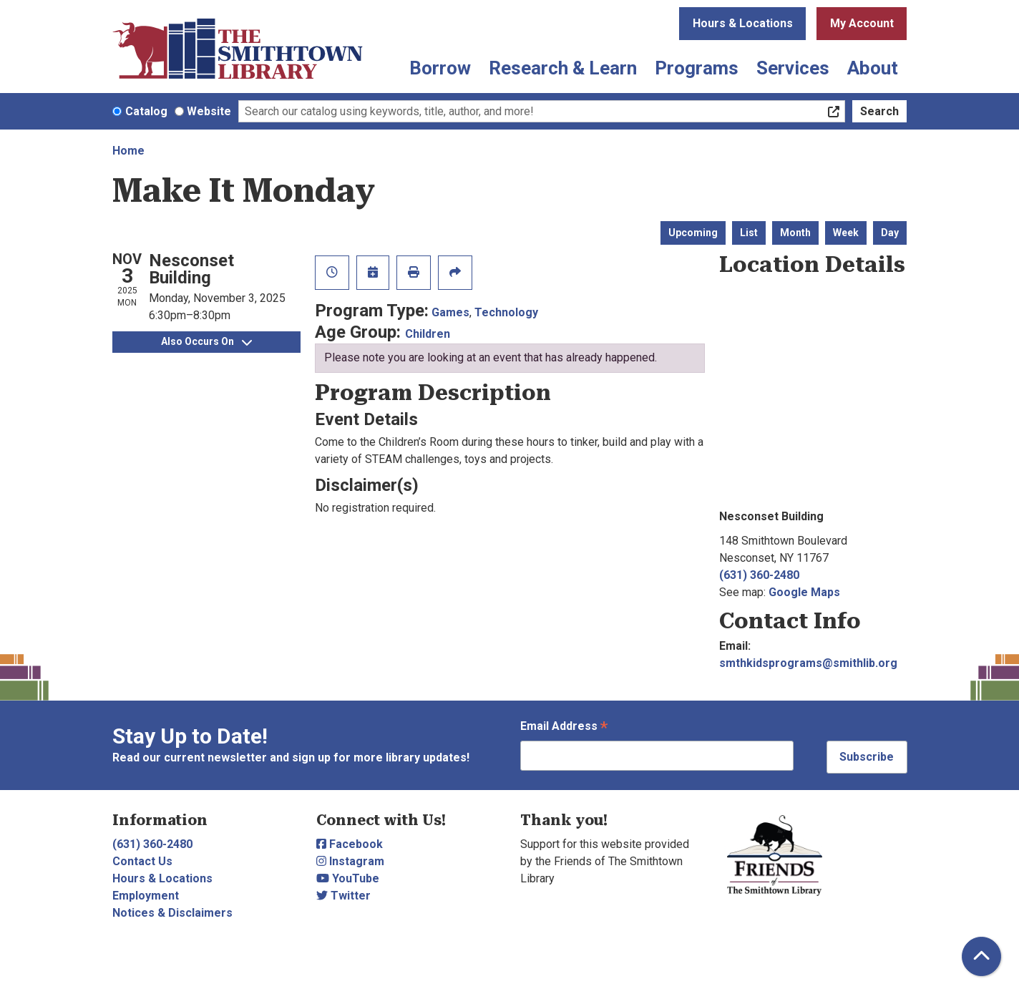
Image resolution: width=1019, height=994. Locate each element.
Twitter (343, 895)
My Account (862, 23)
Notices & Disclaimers (172, 913)
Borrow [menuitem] (440, 68)
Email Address (564, 727)
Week (846, 232)
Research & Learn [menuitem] (563, 68)
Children (427, 334)
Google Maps (804, 592)
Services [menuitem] (792, 68)
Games (450, 312)
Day (890, 232)
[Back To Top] (981, 956)
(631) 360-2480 (759, 575)
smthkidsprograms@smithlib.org (808, 663)
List (749, 232)
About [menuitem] (872, 68)
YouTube (347, 878)
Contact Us (142, 861)
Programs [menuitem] (696, 68)
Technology (506, 312)
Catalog (146, 111)
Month (795, 232)
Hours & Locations (743, 23)
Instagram (350, 861)
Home (128, 150)
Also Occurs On (206, 341)
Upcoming (693, 232)
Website (209, 111)
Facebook (349, 844)
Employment (145, 895)
